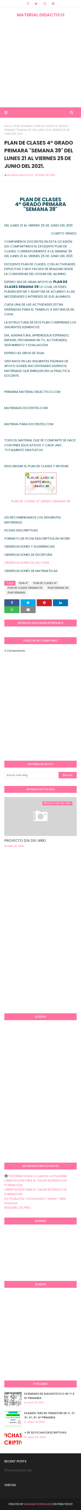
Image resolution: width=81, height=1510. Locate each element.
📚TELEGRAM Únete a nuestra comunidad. (35, 1176)
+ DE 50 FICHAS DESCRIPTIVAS (45, 1432)
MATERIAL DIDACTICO (40, 15)
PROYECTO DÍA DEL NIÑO (25, 840)
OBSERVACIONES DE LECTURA (26, 562)
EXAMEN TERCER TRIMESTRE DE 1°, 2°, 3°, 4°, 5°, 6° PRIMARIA (49, 1415)
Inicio (7, 126)
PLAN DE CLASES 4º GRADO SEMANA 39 (40, 501)
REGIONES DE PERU (17, 1208)
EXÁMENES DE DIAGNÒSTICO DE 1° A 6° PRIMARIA (49, 1396)
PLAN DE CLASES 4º (45, 583)
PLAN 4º (23, 583)
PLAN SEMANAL (23, 126)
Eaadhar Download (37, 1504)
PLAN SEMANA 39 (58, 588)
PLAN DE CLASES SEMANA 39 (25, 588)
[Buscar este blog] (31, 775)
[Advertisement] (40, 62)
